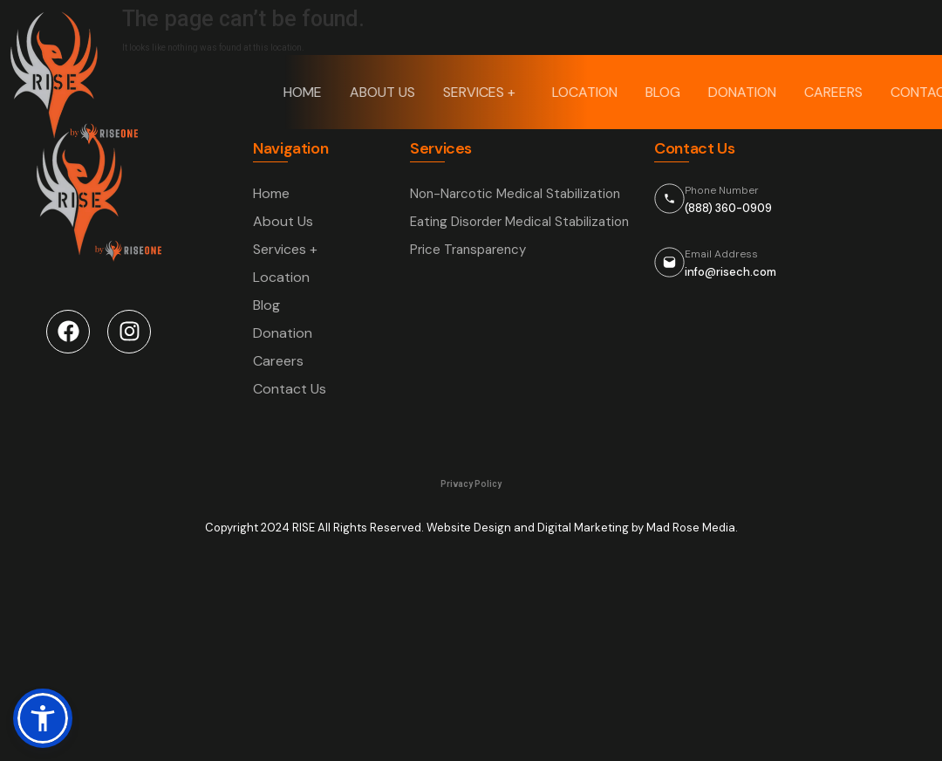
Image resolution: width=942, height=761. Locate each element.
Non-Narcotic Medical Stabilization (515, 193)
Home (303, 92)
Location (585, 92)
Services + (484, 92)
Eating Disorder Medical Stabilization (519, 221)
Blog (663, 92)
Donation (743, 92)
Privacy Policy (471, 484)
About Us (383, 92)
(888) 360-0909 (728, 208)
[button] (42, 718)
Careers (834, 92)
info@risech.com (730, 271)
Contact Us (289, 389)
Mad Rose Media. (692, 527)
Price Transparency (468, 249)
